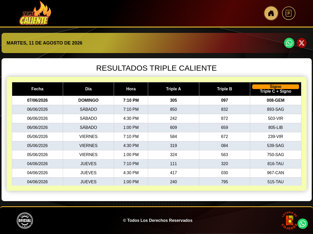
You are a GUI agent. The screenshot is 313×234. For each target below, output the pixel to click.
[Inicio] (271, 13)
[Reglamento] (288, 13)
